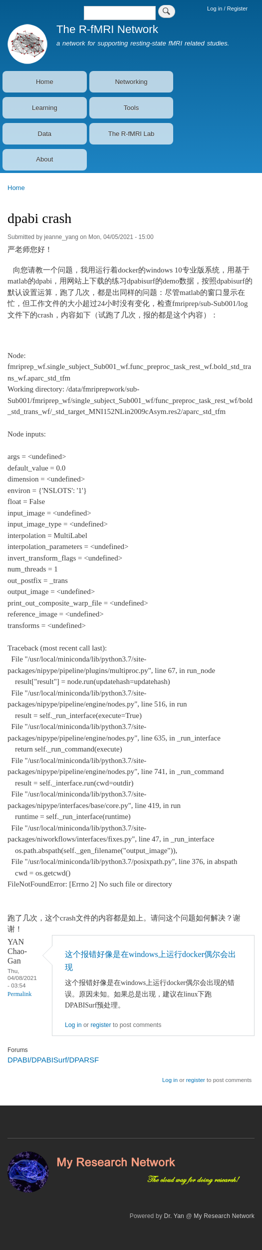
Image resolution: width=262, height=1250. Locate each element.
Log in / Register (227, 9)
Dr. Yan (174, 1216)
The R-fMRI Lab (131, 134)
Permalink (19, 994)
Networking (131, 82)
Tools (131, 108)
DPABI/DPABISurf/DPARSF (53, 1060)
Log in (73, 1025)
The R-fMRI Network (107, 29)
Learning (44, 108)
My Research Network (224, 1216)
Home (44, 82)
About (44, 159)
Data (44, 134)
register (100, 1025)
